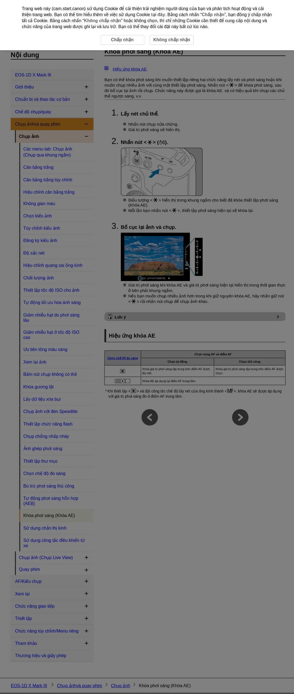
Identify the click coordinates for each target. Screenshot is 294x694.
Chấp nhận (213, 14)
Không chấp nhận (102, 20)
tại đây (158, 14)
